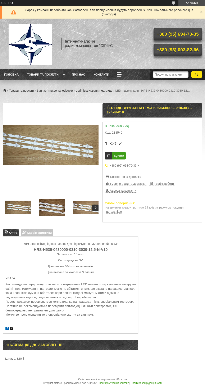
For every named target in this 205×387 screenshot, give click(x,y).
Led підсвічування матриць (94, 90)
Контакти (101, 74)
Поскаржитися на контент (114, 383)
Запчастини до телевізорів (55, 90)
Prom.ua (122, 379)
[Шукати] (196, 74)
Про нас (78, 74)
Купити (119, 156)
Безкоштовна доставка (125, 176)
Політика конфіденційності (146, 383)
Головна (11, 74)
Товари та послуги (43, 74)
